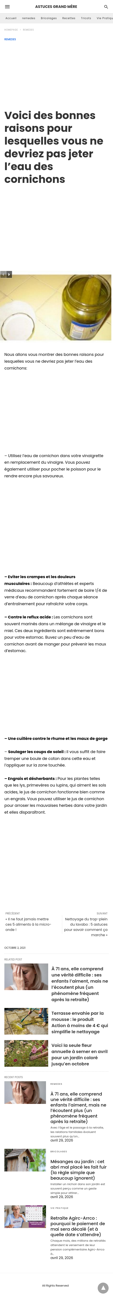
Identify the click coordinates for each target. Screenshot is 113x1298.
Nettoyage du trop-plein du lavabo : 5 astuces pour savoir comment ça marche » (86, 927)
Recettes (69, 18)
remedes (28, 18)
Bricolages (49, 18)
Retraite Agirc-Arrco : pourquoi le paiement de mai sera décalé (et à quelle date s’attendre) (77, 1226)
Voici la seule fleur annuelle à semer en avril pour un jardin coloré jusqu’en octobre (79, 1054)
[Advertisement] (56, 74)
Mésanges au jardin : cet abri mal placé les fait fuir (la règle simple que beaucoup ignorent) (78, 1169)
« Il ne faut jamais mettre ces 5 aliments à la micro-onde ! (28, 924)
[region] (56, 223)
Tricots (86, 18)
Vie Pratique (59, 1208)
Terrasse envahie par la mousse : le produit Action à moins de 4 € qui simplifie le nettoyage (79, 1022)
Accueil (11, 18)
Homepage (11, 29)
